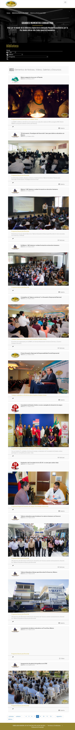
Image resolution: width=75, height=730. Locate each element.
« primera (11, 716)
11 (47, 716)
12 (50, 716)
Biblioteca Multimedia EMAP (20, 13)
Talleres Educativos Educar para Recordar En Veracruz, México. (39, 572)
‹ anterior (18, 716)
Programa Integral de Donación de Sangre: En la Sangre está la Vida (29, 448)
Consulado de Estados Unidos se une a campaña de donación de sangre (41, 405)
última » (10, 719)
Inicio (8, 13)
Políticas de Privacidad (37, 727)
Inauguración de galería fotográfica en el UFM (34, 663)
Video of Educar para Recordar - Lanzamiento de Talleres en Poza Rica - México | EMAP (38, 643)
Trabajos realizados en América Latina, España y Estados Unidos (29, 339)
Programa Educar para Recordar (20, 175)
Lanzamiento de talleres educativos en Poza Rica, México (37, 628)
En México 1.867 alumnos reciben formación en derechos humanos (40, 245)
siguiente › (59, 716)
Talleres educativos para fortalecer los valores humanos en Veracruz (41, 516)
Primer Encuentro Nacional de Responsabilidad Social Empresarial (40, 353)
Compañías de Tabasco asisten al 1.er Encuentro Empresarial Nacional (41, 297)
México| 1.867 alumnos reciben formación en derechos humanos (39, 189)
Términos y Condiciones (54, 725)
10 (43, 716)
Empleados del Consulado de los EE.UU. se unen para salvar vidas (40, 462)
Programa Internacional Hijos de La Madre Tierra (24, 119)
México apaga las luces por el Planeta (31, 77)
